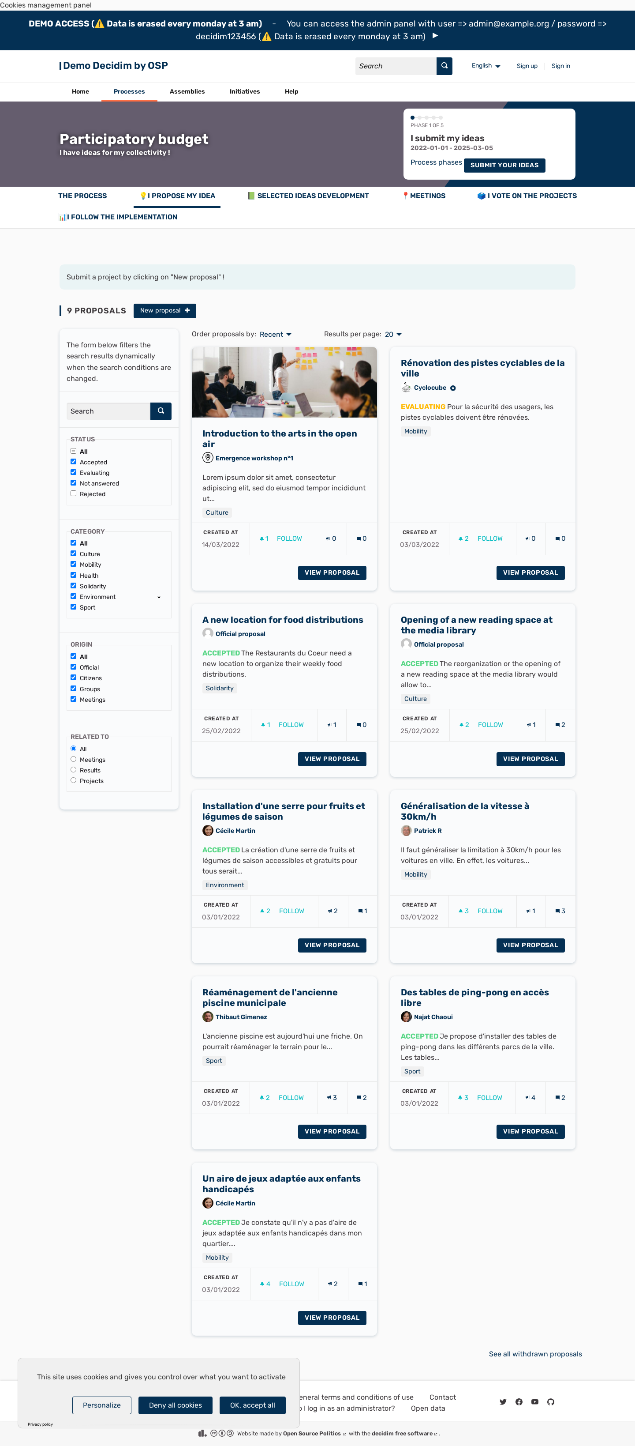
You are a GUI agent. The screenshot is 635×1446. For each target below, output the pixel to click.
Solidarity (88, 586)
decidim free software (405, 1433)
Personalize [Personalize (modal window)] (102, 1405)
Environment (93, 597)
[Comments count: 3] (560, 922)
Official (85, 667)
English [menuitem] (482, 65)
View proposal (335, 583)
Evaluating (90, 473)
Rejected (88, 494)
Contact (443, 1397)
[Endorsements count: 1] (332, 736)
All (79, 452)
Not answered (95, 483)
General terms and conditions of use (354, 1397)
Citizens (86, 678)
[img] (435, 35)
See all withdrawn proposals (535, 1354)
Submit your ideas (504, 165)
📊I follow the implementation (117, 217)
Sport (83, 607)
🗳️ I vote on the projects (527, 196)
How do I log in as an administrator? (336, 1408)
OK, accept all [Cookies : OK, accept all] (252, 1405)
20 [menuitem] (389, 334)
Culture (85, 554)
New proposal (165, 310)
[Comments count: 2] (560, 736)
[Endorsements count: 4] (530, 1108)
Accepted (89, 462)
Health (85, 576)
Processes (129, 91)
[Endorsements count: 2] (333, 922)
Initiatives (245, 91)
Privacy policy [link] (40, 1425)
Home (80, 91)
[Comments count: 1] (363, 922)
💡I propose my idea (177, 196)
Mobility (86, 565)
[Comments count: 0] (362, 549)
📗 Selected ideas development (308, 196)
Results (86, 770)
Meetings (88, 700)
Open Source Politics (315, 1433)
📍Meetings (423, 196)
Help (292, 91)
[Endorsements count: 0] (331, 549)
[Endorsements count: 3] (332, 1108)
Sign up (527, 66)
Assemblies (187, 91)
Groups (85, 689)
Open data (428, 1408)
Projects (87, 781)
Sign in (561, 66)
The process (82, 196)
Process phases (436, 162)
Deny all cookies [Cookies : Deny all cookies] (175, 1405)
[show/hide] (162, 596)
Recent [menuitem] (271, 334)
